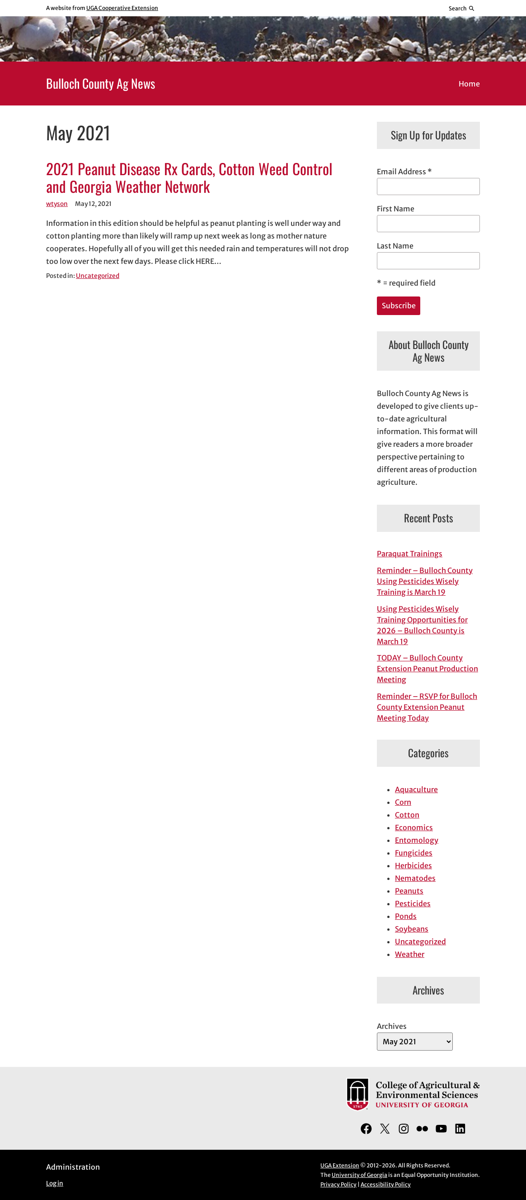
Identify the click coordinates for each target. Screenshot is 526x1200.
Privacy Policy (338, 1184)
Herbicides (413, 865)
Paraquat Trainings (409, 553)
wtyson (57, 204)
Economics (414, 827)
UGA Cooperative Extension (122, 8)
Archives (392, 1026)
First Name (395, 208)
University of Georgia (359, 1174)
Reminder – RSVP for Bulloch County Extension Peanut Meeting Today (427, 707)
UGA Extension (339, 1165)
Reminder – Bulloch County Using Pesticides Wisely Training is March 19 (425, 581)
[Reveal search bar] (462, 8)
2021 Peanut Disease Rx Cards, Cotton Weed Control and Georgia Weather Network (189, 178)
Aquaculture (416, 789)
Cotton (407, 814)
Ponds (406, 916)
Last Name (395, 245)
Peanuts (409, 890)
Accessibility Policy (386, 1184)
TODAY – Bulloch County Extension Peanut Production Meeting (427, 668)
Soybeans (411, 928)
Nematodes (415, 878)
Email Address (404, 171)
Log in (54, 1183)
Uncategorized (97, 276)
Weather (409, 954)
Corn (403, 802)
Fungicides (413, 852)
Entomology (416, 840)
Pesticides (413, 903)
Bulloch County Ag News (100, 83)
